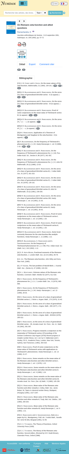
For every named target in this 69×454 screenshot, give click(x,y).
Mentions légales (59, 444)
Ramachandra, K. (24, 32)
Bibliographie (25, 78)
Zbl (24, 69)
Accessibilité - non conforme (18, 444)
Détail (22, 64)
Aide (46, 444)
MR (19, 69)
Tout (38, 13)
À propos (37, 444)
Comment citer (46, 64)
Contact (36, 446)
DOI (19, 88)
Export (32, 64)
